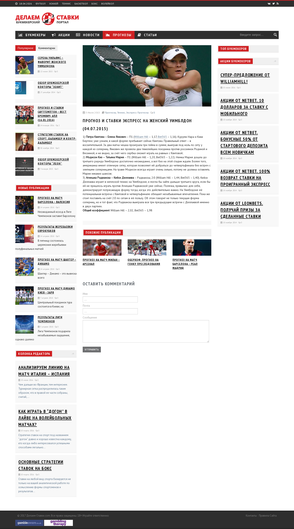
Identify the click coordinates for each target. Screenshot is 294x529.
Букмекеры (32, 35)
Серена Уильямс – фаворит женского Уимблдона (52, 62)
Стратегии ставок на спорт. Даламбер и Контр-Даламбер (57, 139)
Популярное (25, 48)
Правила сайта (268, 515)
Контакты (251, 515)
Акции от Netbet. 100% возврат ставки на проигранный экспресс (245, 177)
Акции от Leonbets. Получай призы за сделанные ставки (241, 209)
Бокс (94, 3)
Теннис (66, 3)
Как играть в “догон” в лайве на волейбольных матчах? (45, 417)
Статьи (147, 35)
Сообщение (90, 317)
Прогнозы (118, 35)
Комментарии (46, 48)
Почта (86, 305)
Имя (85, 294)
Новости (88, 35)
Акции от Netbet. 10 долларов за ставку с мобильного (244, 107)
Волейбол (107, 3)
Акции (61, 35)
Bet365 (162, 137)
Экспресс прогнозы (137, 112)
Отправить (92, 349)
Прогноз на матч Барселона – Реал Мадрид (185, 264)
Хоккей (53, 3)
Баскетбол (81, 3)
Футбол (41, 3)
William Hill (141, 137)
